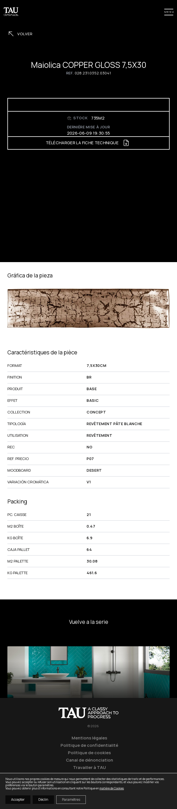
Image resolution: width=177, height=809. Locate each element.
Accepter (18, 799)
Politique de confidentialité (89, 745)
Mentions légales (89, 738)
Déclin (43, 799)
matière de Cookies (111, 788)
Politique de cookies (89, 752)
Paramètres (71, 799)
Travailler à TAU (89, 767)
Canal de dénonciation (89, 760)
